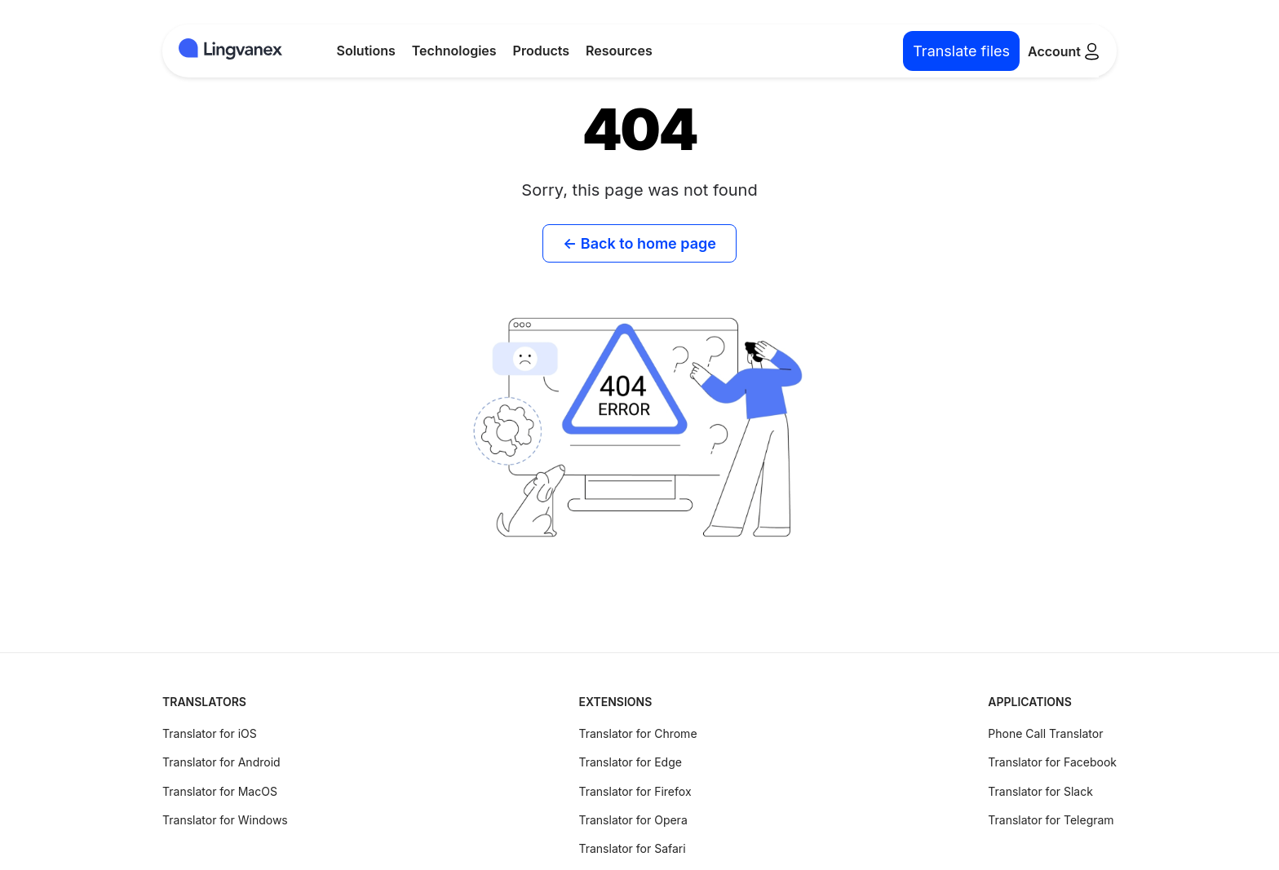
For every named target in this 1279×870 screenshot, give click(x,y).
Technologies (454, 50)
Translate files (961, 51)
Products (541, 50)
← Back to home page (639, 243)
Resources (619, 50)
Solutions (366, 50)
